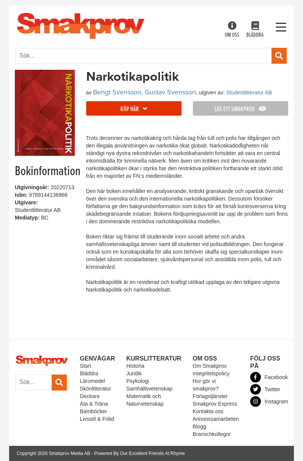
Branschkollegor (211, 434)
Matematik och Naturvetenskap (145, 400)
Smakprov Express (215, 404)
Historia (135, 366)
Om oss (232, 30)
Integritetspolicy (211, 373)
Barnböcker (93, 411)
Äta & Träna (94, 404)
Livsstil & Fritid (97, 419)
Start (85, 366)
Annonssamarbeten (215, 419)
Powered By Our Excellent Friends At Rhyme (139, 453)
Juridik (134, 373)
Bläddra (255, 30)
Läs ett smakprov (240, 109)
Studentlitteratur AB (249, 92)
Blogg (199, 426)
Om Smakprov (209, 366)
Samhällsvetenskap (149, 389)
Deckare (89, 396)
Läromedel (92, 381)
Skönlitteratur (95, 389)
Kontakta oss (208, 411)
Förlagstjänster (210, 396)
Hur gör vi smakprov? (205, 385)
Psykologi (137, 381)
